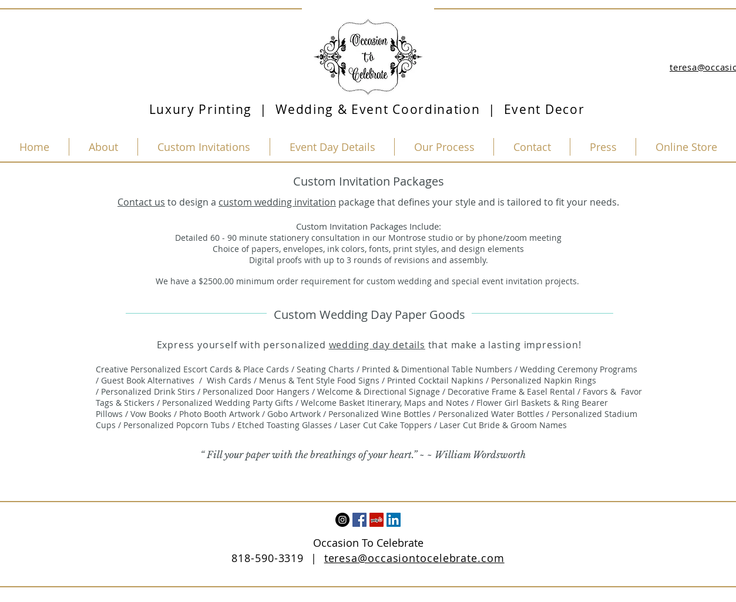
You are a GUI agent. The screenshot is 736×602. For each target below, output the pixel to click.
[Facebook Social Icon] (359, 520)
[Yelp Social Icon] (376, 520)
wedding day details (377, 344)
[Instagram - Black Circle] (342, 520)
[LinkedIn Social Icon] (394, 520)
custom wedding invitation (277, 202)
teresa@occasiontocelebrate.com (414, 558)
